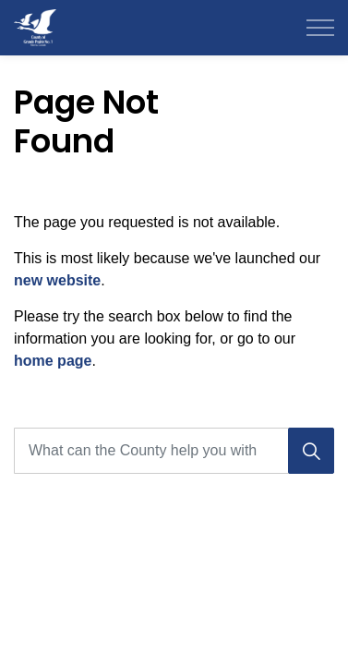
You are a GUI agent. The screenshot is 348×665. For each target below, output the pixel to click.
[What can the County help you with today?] (174, 451)
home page (52, 361)
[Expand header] (320, 27)
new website (57, 280)
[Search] (311, 451)
